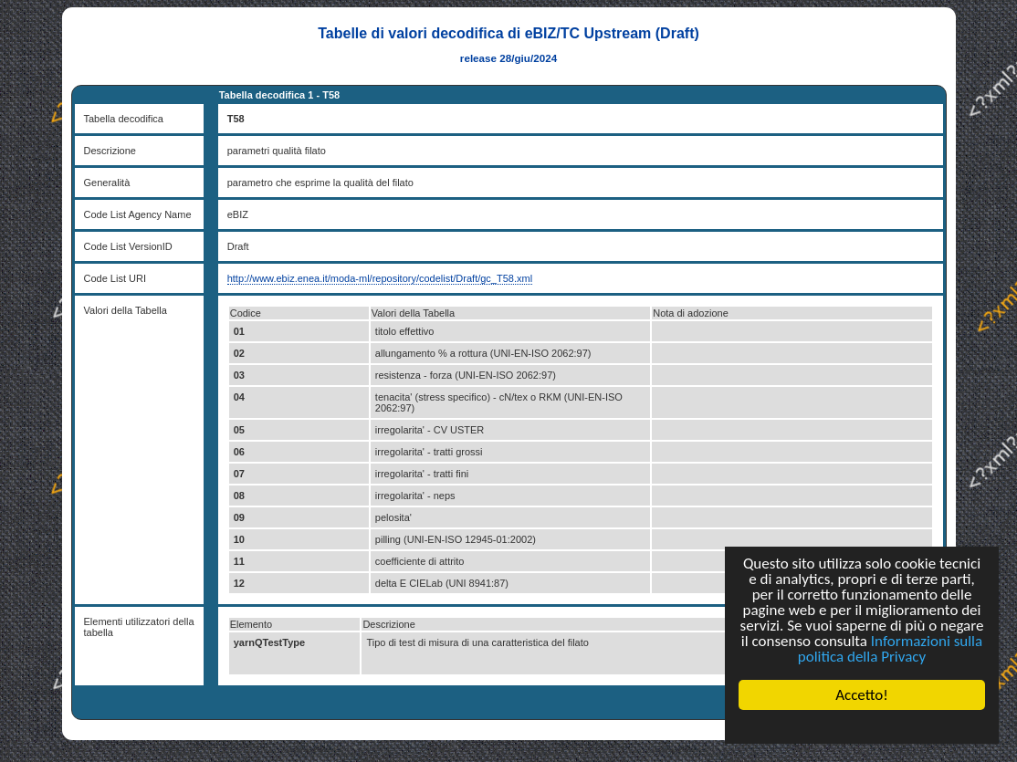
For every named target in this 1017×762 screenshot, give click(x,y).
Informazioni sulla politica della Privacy (890, 649)
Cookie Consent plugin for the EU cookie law (861, 726)
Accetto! (861, 695)
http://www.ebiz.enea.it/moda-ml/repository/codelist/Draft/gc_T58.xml (379, 278)
